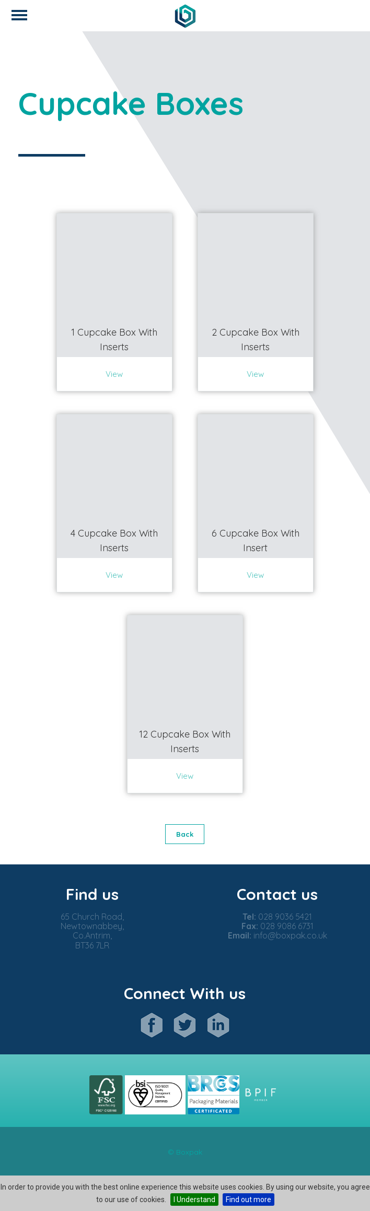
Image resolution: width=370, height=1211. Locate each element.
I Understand (194, 1199)
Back (184, 834)
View (114, 374)
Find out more (248, 1199)
